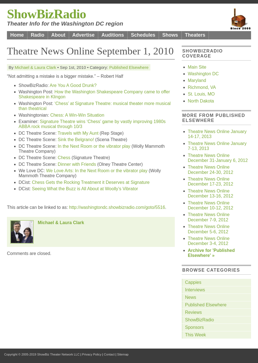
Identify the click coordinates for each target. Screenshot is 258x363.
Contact (109, 354)
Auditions (113, 35)
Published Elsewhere (129, 67)
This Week (195, 334)
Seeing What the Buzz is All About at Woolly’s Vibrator (85, 188)
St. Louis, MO (201, 94)
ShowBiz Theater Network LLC (58, 354)
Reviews (193, 312)
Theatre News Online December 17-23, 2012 (210, 181)
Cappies (193, 282)
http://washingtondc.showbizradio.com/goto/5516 (117, 207)
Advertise (83, 35)
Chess (64, 157)
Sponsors (194, 327)
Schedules (143, 35)
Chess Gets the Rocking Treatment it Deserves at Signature (91, 182)
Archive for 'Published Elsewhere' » (211, 253)
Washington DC (203, 73)
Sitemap (122, 354)
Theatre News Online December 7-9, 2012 (208, 217)
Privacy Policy (92, 354)
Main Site (197, 67)
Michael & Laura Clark (35, 67)
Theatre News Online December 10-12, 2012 (210, 205)
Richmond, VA (202, 87)
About (58, 35)
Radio (37, 35)
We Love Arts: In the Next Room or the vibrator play (96, 170)
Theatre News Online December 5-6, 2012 (208, 229)
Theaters (195, 35)
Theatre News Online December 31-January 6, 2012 (218, 158)
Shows (170, 35)
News (190, 297)
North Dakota (201, 101)
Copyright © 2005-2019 (20, 354)
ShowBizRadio (46, 14)
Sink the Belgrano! (76, 139)
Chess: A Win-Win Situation (77, 115)
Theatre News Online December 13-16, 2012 (210, 193)
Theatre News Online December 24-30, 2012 (210, 169)
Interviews (195, 289)
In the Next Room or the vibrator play (94, 146)
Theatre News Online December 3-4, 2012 (208, 241)
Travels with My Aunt (78, 133)
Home (17, 35)
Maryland (197, 80)
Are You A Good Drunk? (73, 85)
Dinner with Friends (77, 164)
